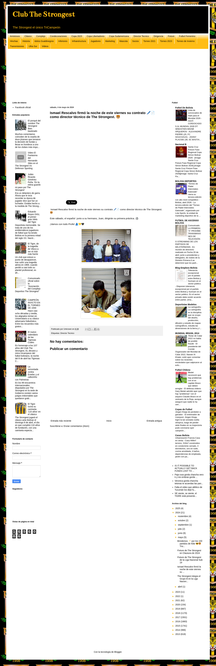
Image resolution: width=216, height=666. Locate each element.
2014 (178, 630)
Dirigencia (158, 36)
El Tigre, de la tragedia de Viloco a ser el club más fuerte (33, 248)
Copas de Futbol (183, 409)
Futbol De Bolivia (184, 107)
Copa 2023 (77, 36)
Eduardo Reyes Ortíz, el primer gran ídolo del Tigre (34, 216)
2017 (178, 617)
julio (180, 529)
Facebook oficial (23, 107)
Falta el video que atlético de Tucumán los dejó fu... (188, 488)
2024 (178, 512)
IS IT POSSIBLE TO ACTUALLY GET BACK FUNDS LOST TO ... (186, 468)
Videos (45, 46)
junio (180, 533)
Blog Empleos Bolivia (186, 268)
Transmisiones (17, 46)
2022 (178, 596)
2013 (178, 634)
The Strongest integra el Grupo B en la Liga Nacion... (188, 579)
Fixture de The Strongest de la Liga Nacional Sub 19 (190, 560)
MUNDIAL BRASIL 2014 (187, 333)
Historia (26, 41)
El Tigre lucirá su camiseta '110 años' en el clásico (34, 409)
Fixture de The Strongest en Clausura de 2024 (189, 551)
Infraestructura (79, 41)
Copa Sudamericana (119, 36)
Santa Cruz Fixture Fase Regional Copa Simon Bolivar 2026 (195, 152)
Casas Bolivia (182, 435)
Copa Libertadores (95, 36)
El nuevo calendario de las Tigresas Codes (33, 337)
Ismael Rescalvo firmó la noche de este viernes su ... (189, 569)
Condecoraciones (58, 36)
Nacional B (180, 144)
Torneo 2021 (149, 41)
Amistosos (15, 36)
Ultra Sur (33, 46)
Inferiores (62, 41)
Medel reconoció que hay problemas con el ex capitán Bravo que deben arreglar (188, 380)
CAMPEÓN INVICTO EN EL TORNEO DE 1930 (34, 304)
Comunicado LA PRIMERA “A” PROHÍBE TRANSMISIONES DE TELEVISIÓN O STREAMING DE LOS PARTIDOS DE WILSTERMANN (188, 236)
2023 (178, 592)
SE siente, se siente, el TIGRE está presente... (186, 494)
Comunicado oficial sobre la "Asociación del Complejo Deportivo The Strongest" (27, 285)
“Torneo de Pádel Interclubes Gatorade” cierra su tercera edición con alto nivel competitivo (188, 192)
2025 (178, 508)
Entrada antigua (154, 421)
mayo (181, 537)
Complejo (40, 36)
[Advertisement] (105, 75)
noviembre (183, 516)
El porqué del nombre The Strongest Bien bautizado (34, 125)
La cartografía (194, 307)
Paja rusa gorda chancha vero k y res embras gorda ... (189, 475)
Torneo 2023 (166, 41)
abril (180, 586)
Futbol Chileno (182, 370)
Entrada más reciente (61, 421)
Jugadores (96, 41)
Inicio (109, 421)
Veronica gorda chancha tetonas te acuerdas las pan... (189, 482)
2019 (178, 609)
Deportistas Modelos (186, 304)
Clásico (28, 36)
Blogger (117, 652)
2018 (178, 613)
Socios (135, 41)
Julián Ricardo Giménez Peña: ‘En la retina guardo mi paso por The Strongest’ (28, 182)
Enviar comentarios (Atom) (76, 426)
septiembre (183, 525)
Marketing (110, 41)
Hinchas (14, 41)
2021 (178, 600)
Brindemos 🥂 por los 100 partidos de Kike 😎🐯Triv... (189, 543)
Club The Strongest (43, 14)
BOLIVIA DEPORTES (185, 181)
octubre (182, 520)
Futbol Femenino (187, 36)
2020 (178, 604)
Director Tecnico (141, 36)
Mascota (123, 41)
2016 (178, 621)
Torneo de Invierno (186, 41)
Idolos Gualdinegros (44, 41)
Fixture (171, 36)
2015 (178, 626)
